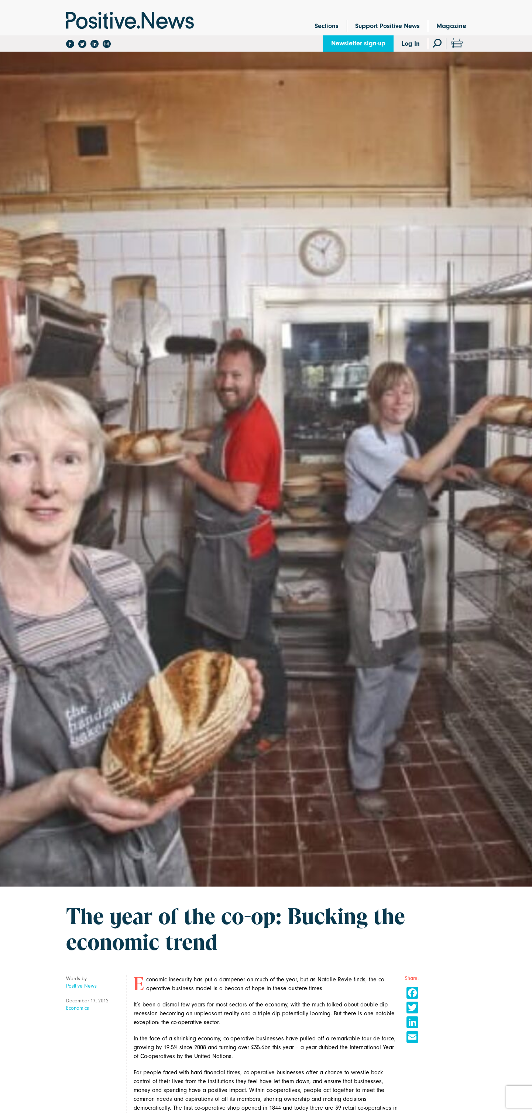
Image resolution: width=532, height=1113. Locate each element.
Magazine (451, 26)
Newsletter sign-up (358, 43)
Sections (327, 26)
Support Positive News (387, 26)
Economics (77, 1008)
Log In (411, 44)
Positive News (81, 986)
